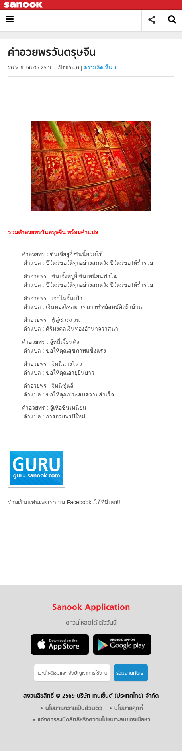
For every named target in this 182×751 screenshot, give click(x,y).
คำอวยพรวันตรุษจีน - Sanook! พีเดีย (83, 20)
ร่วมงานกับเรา (130, 673)
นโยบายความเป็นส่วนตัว (73, 708)
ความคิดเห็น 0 (100, 68)
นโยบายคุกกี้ (128, 708)
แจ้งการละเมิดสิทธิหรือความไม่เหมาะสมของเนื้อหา (94, 720)
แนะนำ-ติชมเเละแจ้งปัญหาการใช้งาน (72, 673)
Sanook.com (24, 5)
